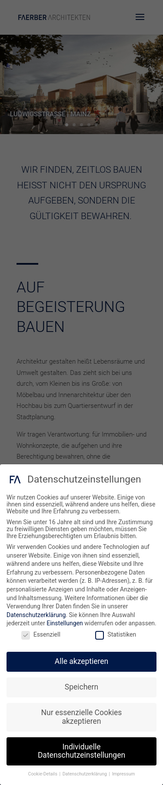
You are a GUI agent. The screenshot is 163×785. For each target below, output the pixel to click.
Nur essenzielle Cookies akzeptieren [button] (81, 717)
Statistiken (115, 634)
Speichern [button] (81, 687)
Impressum (123, 774)
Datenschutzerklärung (36, 614)
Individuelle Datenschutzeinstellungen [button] (81, 751)
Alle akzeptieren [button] (82, 661)
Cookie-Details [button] (43, 774)
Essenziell (40, 634)
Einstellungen (65, 623)
